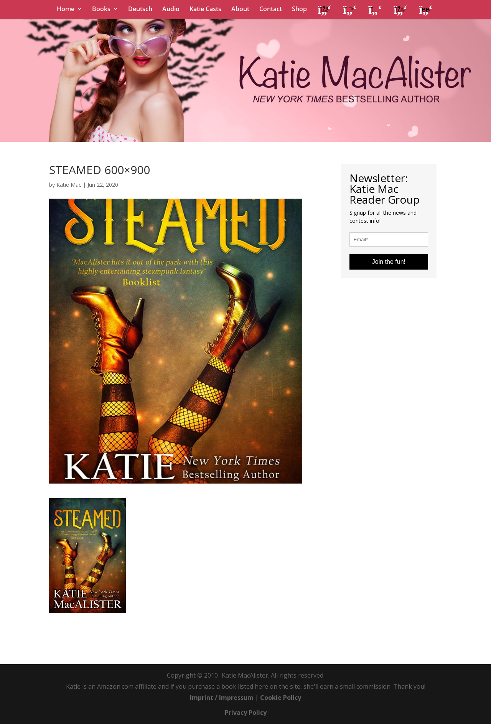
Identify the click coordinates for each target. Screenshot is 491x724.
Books (101, 9)
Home (65, 9)
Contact (270, 9)
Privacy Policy (246, 712)
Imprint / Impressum (222, 697)
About (240, 9)
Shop (299, 9)
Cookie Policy (280, 697)
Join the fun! (388, 261)
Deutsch (140, 9)
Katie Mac (68, 184)
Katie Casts (205, 9)
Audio (171, 9)
